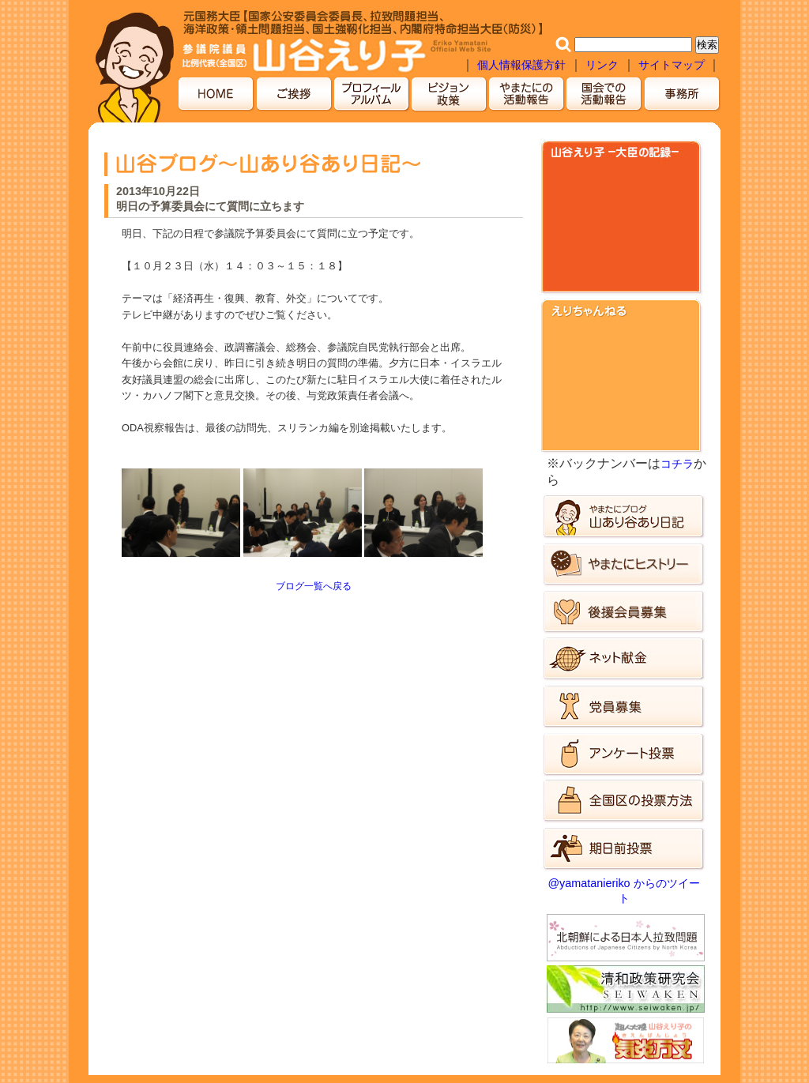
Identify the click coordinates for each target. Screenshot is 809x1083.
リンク (602, 64)
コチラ (677, 463)
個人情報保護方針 (521, 64)
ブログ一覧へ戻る (314, 586)
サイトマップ (673, 64)
